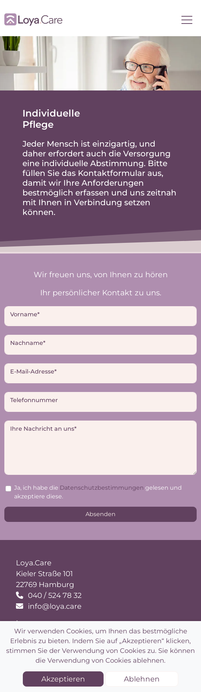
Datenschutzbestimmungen (102, 487)
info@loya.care (53, 606)
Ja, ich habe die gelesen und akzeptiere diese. (98, 492)
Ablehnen (142, 679)
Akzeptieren (63, 679)
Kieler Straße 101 (44, 573)
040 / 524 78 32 (53, 595)
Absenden (100, 514)
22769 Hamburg (45, 584)
